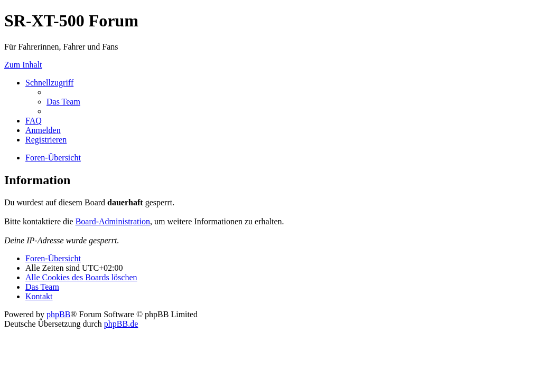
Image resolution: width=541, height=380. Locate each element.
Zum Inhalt (23, 64)
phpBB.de (121, 323)
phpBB (58, 314)
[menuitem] (63, 101)
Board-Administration (113, 221)
